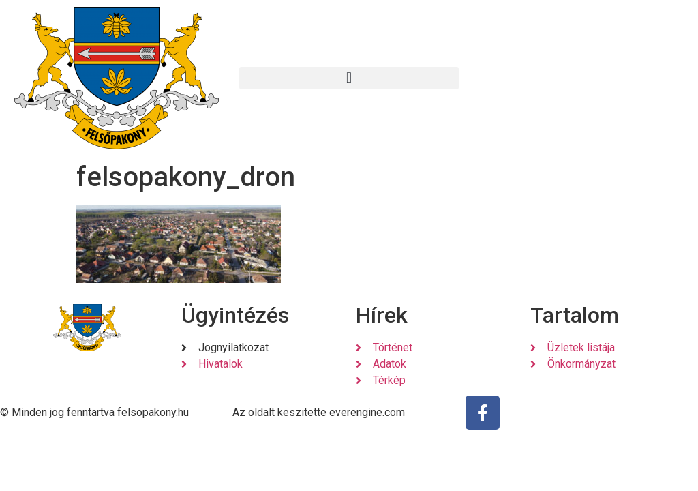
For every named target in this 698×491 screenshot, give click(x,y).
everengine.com (367, 412)
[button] (348, 78)
